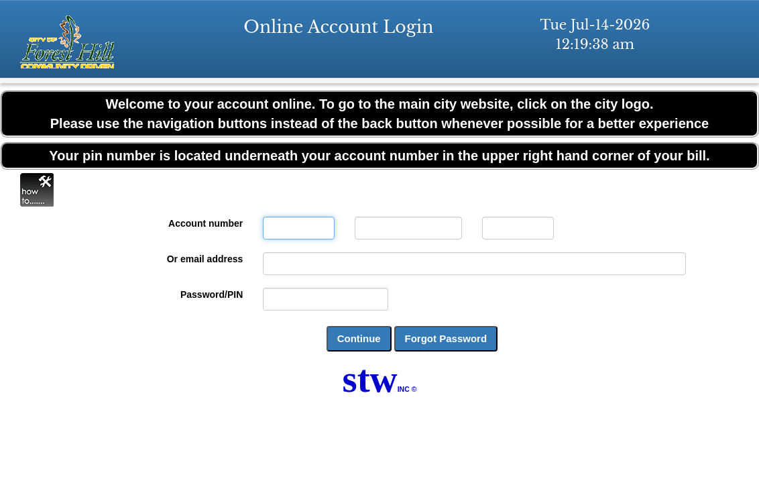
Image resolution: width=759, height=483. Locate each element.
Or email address (205, 259)
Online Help (37, 190)
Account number (205, 223)
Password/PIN (211, 294)
